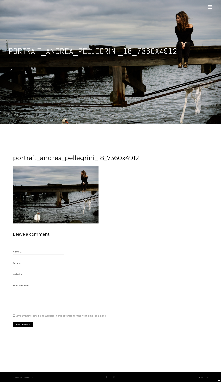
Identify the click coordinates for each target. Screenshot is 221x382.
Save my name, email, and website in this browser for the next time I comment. (61, 315)
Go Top (204, 377)
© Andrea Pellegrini (23, 378)
